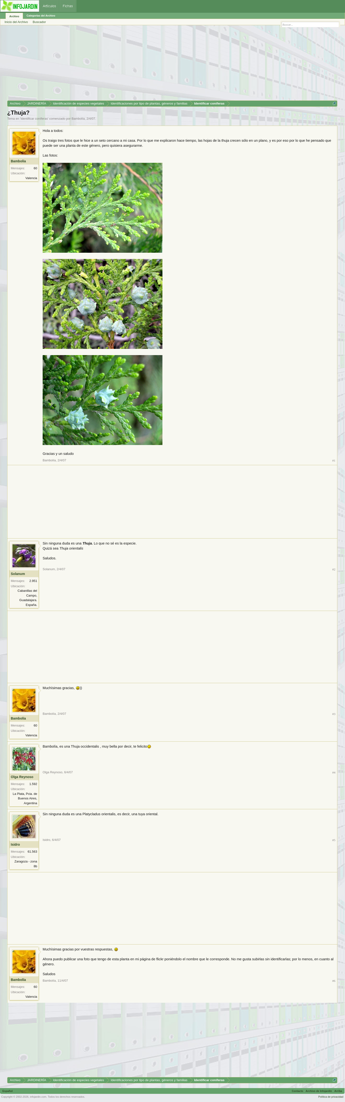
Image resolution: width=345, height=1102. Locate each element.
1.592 (33, 784)
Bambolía (78, 118)
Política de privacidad (330, 1096)
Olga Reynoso (22, 777)
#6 (333, 981)
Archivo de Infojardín (319, 1091)
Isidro (15, 844)
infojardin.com (38, 1096)
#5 (333, 840)
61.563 (32, 851)
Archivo (14, 16)
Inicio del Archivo (16, 22)
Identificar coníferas (34, 118)
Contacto (297, 1091)
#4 (333, 772)
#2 (333, 569)
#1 (333, 460)
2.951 (33, 581)
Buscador (39, 22)
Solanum (18, 574)
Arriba (338, 1091)
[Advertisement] (151, 64)
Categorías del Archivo (41, 15)
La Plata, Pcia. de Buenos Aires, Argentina (25, 798)
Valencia (31, 178)
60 (35, 168)
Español (7, 1091)
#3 (333, 714)
